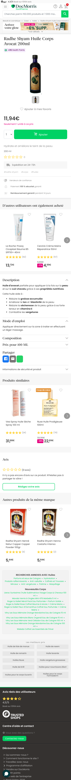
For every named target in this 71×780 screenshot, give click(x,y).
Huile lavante (52, 653)
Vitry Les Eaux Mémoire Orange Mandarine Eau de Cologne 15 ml (35, 612)
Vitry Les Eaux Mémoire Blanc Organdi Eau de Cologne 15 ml (34, 617)
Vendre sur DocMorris (16, 769)
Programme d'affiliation (17, 765)
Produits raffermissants (16, 581)
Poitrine (42, 584)
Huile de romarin (18, 653)
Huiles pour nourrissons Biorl (52, 667)
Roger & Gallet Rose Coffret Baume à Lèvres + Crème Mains (34, 604)
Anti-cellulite (36, 581)
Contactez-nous (14, 738)
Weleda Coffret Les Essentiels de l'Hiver (35, 629)
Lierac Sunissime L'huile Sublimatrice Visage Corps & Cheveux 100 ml (35, 594)
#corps (24, 172)
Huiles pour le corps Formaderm (52, 675)
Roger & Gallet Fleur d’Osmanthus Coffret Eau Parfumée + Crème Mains (35, 608)
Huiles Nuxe (18, 660)
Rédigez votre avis (29, 486)
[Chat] (55, 6)
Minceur (14, 584)
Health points (11, 772)
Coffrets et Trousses (54, 581)
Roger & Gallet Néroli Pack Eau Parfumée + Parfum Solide (34, 601)
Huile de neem (53, 647)
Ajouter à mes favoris (35, 109)
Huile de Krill (18, 667)
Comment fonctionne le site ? (20, 758)
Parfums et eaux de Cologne (27, 578)
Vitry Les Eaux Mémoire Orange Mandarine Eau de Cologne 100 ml (35, 625)
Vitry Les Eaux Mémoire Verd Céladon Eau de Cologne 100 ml (34, 620)
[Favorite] (29, 214)
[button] (60, 6)
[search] (64, 13)
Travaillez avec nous (15, 761)
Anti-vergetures (28, 584)
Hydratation (49, 578)
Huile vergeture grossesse (52, 660)
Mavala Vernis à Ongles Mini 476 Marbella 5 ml (34, 598)
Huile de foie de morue (18, 647)
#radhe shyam (11, 172)
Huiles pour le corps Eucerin (18, 675)
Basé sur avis (11, 706)
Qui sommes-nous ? (15, 754)
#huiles (34, 172)
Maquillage (54, 584)
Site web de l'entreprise (17, 776)
